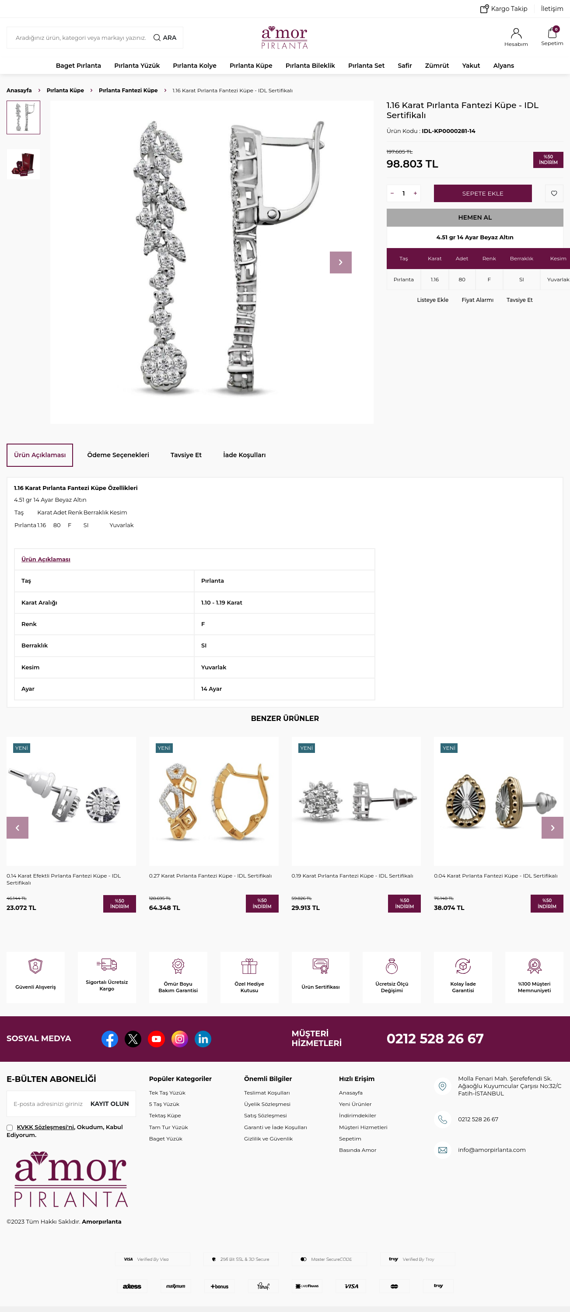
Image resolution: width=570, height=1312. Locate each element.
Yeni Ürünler (355, 1104)
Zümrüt (437, 66)
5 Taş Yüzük (164, 1104)
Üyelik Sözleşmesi (267, 1104)
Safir (405, 66)
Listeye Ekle (433, 300)
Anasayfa (19, 90)
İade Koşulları (244, 455)
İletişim (552, 9)
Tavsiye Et (520, 300)
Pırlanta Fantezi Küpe (128, 90)
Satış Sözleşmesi (265, 1115)
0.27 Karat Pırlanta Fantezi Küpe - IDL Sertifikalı (210, 875)
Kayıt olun (109, 1104)
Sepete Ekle (483, 193)
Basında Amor (357, 1150)
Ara (165, 38)
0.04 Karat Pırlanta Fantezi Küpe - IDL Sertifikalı (496, 875)
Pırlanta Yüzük (137, 66)
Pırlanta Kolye (195, 66)
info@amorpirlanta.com (492, 1149)
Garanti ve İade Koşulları (275, 1127)
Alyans (503, 66)
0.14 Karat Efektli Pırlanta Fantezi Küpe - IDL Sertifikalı (64, 879)
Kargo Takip (504, 8)
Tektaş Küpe (165, 1115)
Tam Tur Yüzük (168, 1127)
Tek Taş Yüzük (167, 1092)
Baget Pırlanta (78, 66)
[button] (341, 262)
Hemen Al (475, 217)
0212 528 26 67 (435, 1039)
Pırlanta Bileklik (310, 66)
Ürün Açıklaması (40, 455)
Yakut (471, 66)
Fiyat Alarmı (477, 300)
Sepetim (350, 1138)
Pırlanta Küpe (251, 66)
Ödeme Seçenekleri (118, 455)
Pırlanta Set (366, 66)
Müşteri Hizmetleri (363, 1127)
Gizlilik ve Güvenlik (268, 1138)
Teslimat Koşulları (267, 1092)
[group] (212, 262)
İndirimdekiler (357, 1115)
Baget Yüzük (165, 1138)
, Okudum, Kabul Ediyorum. (65, 1130)
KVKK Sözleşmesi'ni (45, 1126)
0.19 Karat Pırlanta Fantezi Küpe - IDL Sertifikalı (352, 875)
